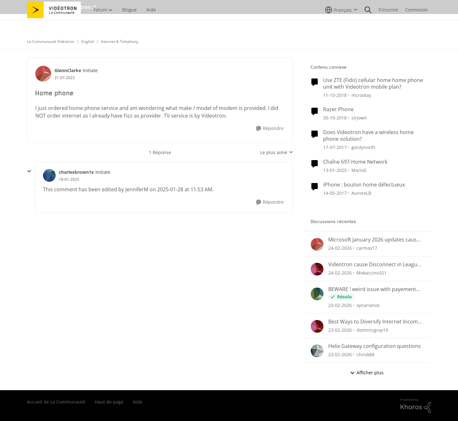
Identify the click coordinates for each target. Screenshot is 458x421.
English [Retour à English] (87, 41)
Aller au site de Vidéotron (59, 6)
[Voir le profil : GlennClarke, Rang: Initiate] (43, 74)
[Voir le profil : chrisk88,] (317, 350)
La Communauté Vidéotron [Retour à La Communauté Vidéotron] (50, 41)
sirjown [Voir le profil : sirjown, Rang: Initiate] (359, 118)
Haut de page (109, 402)
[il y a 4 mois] (340, 248)
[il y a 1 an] (335, 170)
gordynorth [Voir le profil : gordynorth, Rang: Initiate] (363, 147)
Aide (137, 402)
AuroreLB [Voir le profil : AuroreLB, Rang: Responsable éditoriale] (361, 193)
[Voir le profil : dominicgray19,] (317, 326)
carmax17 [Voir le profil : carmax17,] (367, 248)
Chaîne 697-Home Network (355, 162)
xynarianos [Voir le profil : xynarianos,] (368, 305)
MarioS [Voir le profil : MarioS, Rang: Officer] (358, 170)
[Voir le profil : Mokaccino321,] (317, 269)
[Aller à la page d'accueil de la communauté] (54, 24)
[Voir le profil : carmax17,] (317, 244)
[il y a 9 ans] (335, 147)
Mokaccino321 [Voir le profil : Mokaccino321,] (372, 273)
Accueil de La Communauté (56, 402)
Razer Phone (338, 109)
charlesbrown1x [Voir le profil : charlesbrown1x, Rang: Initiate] (76, 172)
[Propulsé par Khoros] (415, 405)
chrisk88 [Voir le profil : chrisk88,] (365, 354)
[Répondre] (270, 128)
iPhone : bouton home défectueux (364, 184)
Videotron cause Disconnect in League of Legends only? (374, 264)
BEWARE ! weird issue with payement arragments (372, 289)
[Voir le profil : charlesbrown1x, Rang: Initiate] (49, 175)
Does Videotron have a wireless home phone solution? (368, 135)
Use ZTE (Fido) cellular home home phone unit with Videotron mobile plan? (373, 83)
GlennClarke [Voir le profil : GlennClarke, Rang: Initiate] (67, 70)
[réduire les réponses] (29, 171)
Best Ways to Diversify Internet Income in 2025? (374, 321)
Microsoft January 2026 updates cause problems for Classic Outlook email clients (374, 239)
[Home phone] (69, 179)
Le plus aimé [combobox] (276, 152)
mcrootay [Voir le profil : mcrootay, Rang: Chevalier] (361, 95)
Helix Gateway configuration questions (374, 346)
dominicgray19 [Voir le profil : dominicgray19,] (372, 330)
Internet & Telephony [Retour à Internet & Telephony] (119, 41)
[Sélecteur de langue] (341, 23)
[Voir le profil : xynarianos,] (317, 294)
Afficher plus (367, 373)
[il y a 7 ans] (335, 95)
